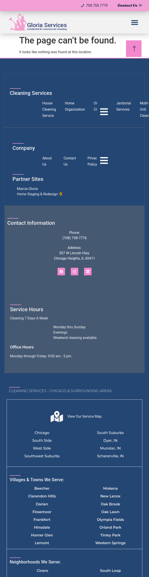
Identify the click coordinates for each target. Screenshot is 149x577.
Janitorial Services (123, 106)
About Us (47, 161)
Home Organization (75, 106)
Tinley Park (110, 535)
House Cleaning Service (49, 109)
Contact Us (70, 161)
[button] (134, 22)
